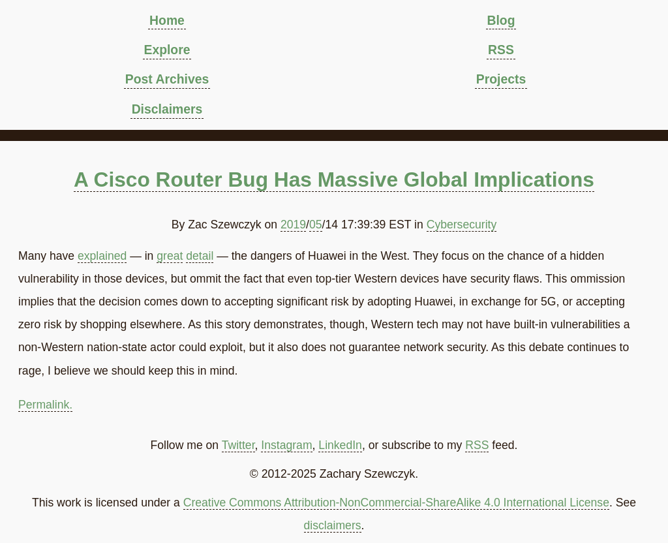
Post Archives (167, 79)
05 (315, 224)
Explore (167, 49)
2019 (293, 224)
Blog (501, 20)
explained (102, 255)
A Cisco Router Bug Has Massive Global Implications (334, 179)
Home (167, 20)
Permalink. (45, 404)
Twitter (238, 445)
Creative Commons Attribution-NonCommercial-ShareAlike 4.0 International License (396, 502)
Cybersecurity (462, 224)
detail (199, 255)
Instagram (286, 445)
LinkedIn (340, 445)
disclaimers (332, 525)
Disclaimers (167, 109)
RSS (501, 49)
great (170, 255)
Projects (501, 79)
